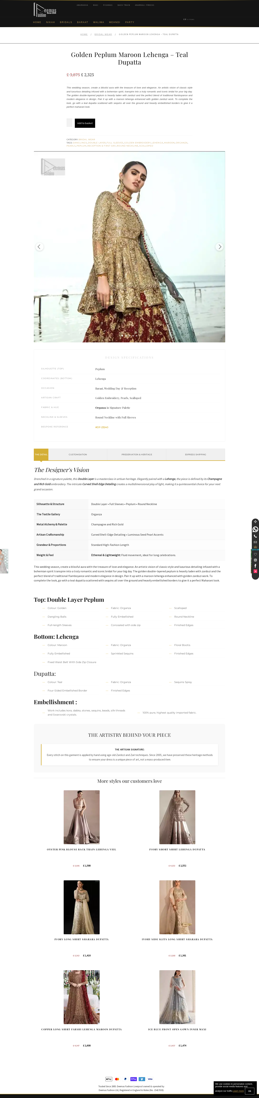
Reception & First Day (101, 146)
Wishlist (38, 1078)
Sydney (138, 1025)
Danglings (80, 142)
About (37, 1019)
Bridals (66, 22)
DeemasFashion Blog (196, 1048)
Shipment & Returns (45, 1048)
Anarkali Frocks (144, 5)
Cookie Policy (41, 1043)
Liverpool (139, 1019)
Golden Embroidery (137, 142)
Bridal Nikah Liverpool (196, 1025)
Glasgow (138, 1043)
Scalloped (146, 146)
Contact (38, 1066)
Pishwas (108, 5)
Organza (182, 142)
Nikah (50, 22)
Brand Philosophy (44, 1031)
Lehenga (157, 142)
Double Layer (97, 142)
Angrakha (82, 5)
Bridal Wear (103, 34)
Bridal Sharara (92, 1025)
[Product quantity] (69, 123)
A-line (87, 1048)
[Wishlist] (255, 554)
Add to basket (85, 123)
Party (129, 22)
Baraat (82, 22)
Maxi (95, 5)
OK (249, 1091)
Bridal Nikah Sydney (195, 1031)
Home (37, 22)
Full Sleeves (115, 142)
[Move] (255, 521)
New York (139, 1037)
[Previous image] (43, 246)
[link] (255, 529)
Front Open (90, 1037)
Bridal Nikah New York (196, 1019)
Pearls (71, 146)
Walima (98, 22)
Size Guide (40, 1072)
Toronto (138, 1031)
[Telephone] (255, 536)
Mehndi (114, 22)
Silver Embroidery (94, 1043)
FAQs (37, 1060)
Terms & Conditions (45, 1054)
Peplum (82, 146)
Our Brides (90, 1019)
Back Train (124, 5)
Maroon (169, 142)
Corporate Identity (44, 1025)
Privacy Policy (41, 1037)
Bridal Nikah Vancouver (197, 1037)
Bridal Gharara (92, 1031)
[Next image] (215, 246)
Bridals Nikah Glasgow (196, 1043)
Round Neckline (127, 146)
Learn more (238, 1091)
